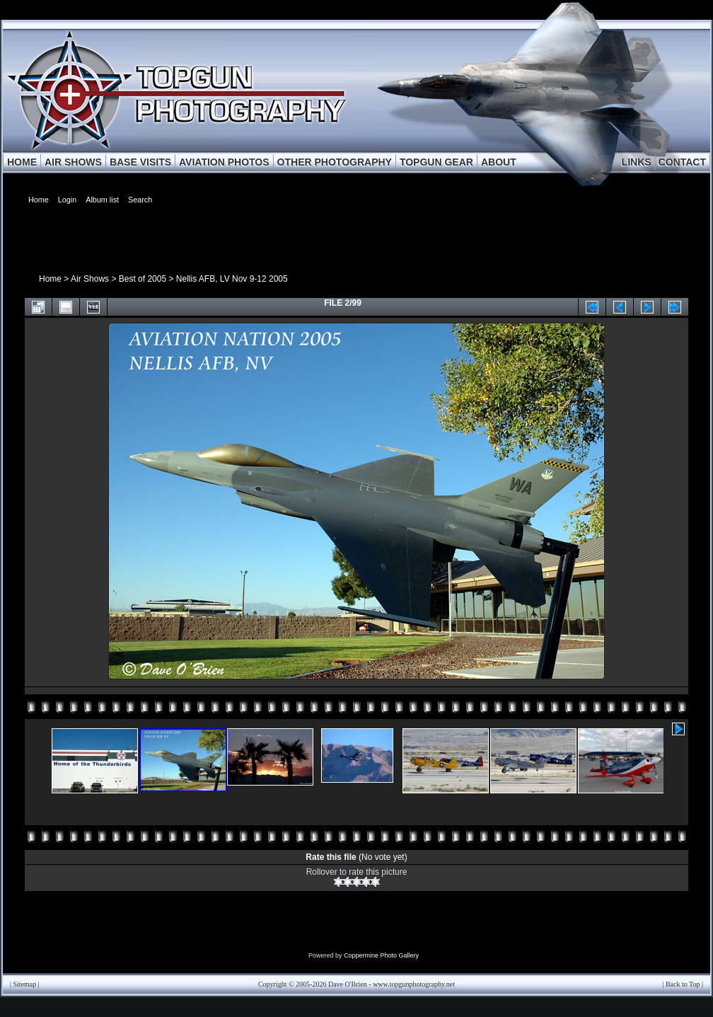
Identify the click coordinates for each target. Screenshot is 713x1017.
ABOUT (498, 162)
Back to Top (683, 984)
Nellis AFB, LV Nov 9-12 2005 (232, 279)
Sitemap (25, 984)
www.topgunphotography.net (414, 984)
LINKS (636, 162)
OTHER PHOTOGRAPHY (334, 162)
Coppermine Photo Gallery (381, 955)
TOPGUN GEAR (436, 162)
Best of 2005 (142, 279)
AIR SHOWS (73, 162)
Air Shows (90, 279)
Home (50, 279)
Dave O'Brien (347, 984)
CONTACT (682, 162)
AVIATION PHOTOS (224, 162)
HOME (22, 162)
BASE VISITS (140, 162)
